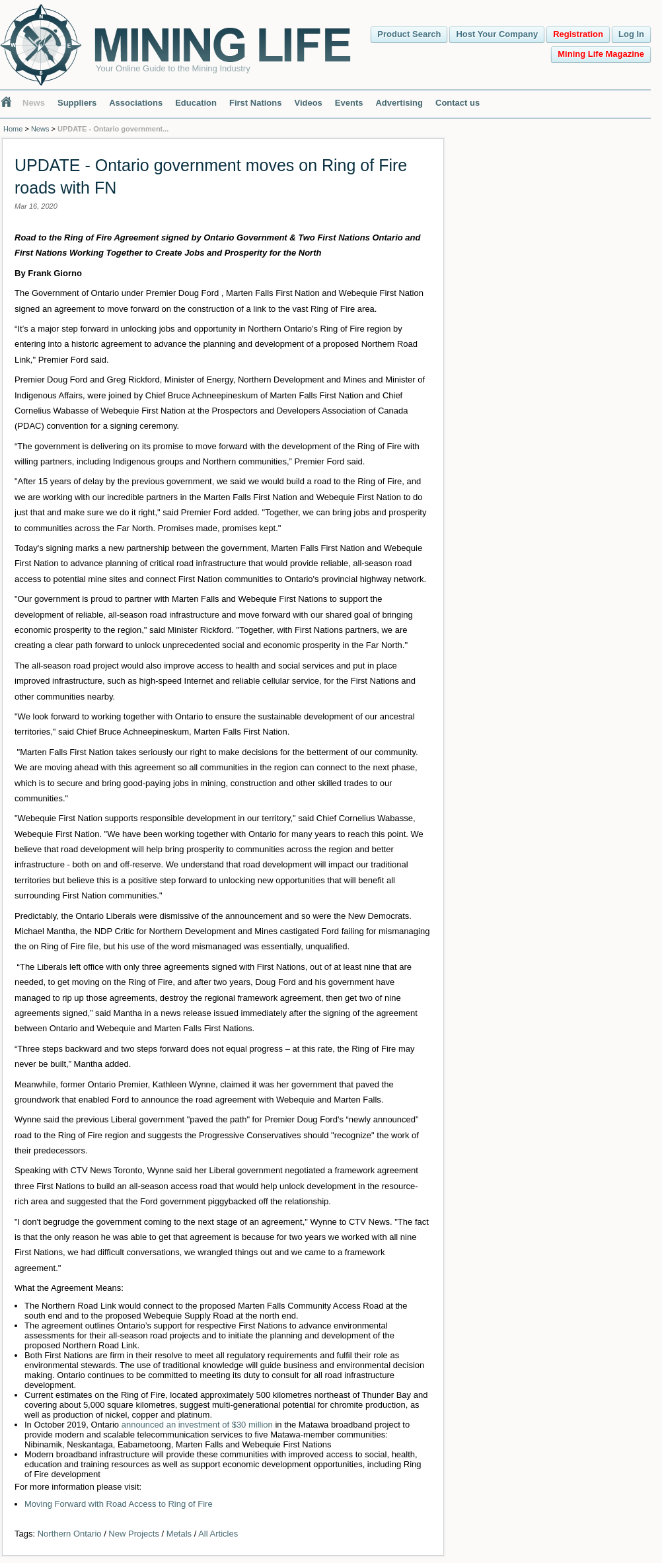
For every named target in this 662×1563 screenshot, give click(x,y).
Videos (308, 103)
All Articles (218, 1534)
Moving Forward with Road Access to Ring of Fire (118, 1504)
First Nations (255, 103)
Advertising (399, 103)
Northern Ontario (70, 1534)
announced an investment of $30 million (197, 1425)
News (33, 103)
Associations (136, 103)
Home (12, 129)
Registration (578, 34)
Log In (631, 34)
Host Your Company (497, 34)
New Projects (133, 1534)
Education (196, 103)
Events (349, 103)
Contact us (457, 103)
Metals (179, 1534)
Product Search (409, 34)
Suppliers (76, 103)
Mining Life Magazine (601, 54)
